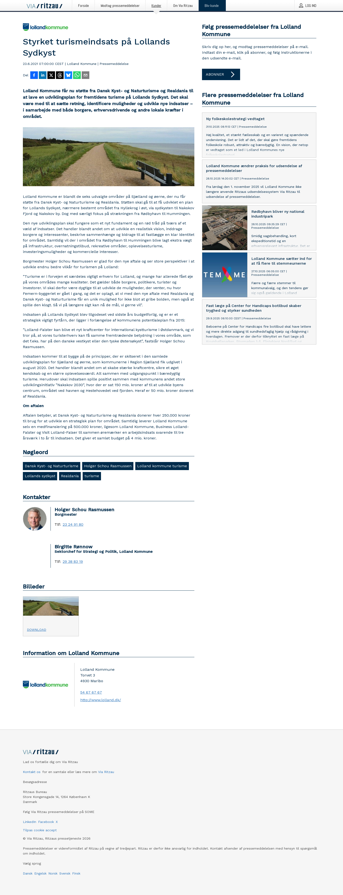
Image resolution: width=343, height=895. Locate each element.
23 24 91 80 (73, 524)
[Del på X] (51, 75)
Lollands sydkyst (40, 476)
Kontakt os (31, 772)
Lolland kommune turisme (162, 466)
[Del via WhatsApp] (77, 75)
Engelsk (40, 873)
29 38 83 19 (73, 561)
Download (36, 630)
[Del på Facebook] (34, 75)
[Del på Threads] (60, 75)
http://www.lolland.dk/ (100, 700)
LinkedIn (29, 822)
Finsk (76, 873)
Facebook (46, 822)
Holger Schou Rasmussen (107, 466)
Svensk (64, 873)
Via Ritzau (106, 772)
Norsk (52, 873)
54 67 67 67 (91, 692)
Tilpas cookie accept (40, 830)
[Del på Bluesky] (68, 75)
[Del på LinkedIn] (42, 75)
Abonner (221, 74)
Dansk (27, 873)
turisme (92, 476)
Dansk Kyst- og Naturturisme (51, 466)
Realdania (70, 476)
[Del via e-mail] (85, 75)
